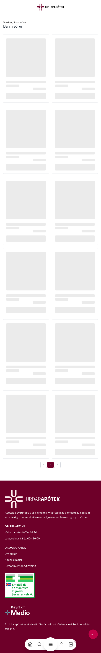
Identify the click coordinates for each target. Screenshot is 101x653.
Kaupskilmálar (13, 559)
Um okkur (11, 553)
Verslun (7, 22)
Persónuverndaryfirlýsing (20, 565)
